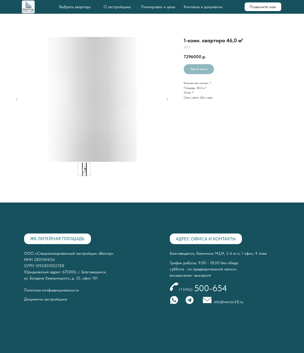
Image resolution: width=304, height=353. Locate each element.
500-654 (210, 288)
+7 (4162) (185, 289)
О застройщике (117, 6)
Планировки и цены (158, 6)
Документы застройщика (45, 299)
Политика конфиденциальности (51, 290)
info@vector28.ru (228, 301)
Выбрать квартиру (75, 6)
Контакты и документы (203, 6)
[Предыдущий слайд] (16, 99)
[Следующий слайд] (167, 99)
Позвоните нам (262, 6)
